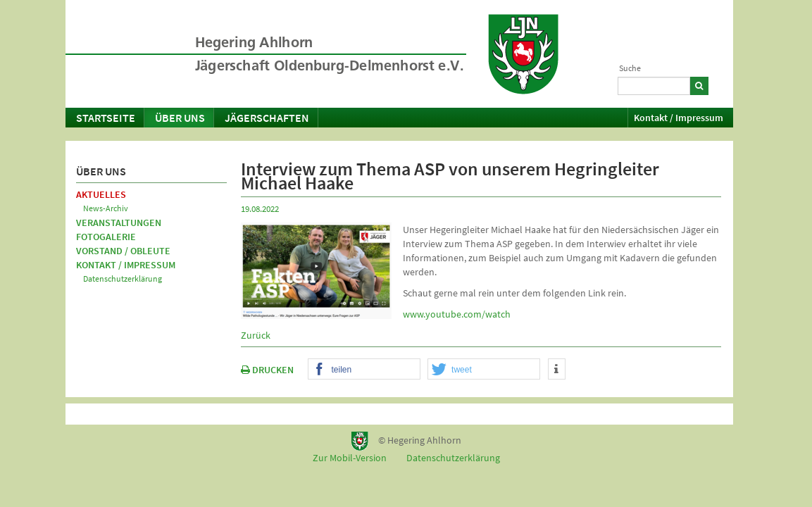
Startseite (105, 118)
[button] (364, 369)
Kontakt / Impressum (678, 117)
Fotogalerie (106, 236)
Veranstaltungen (118, 222)
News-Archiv (105, 208)
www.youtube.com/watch (457, 314)
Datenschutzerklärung (122, 278)
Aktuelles (101, 194)
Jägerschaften (267, 118)
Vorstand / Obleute (123, 250)
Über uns (180, 118)
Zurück (255, 335)
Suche (630, 68)
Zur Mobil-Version (350, 457)
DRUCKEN (267, 369)
